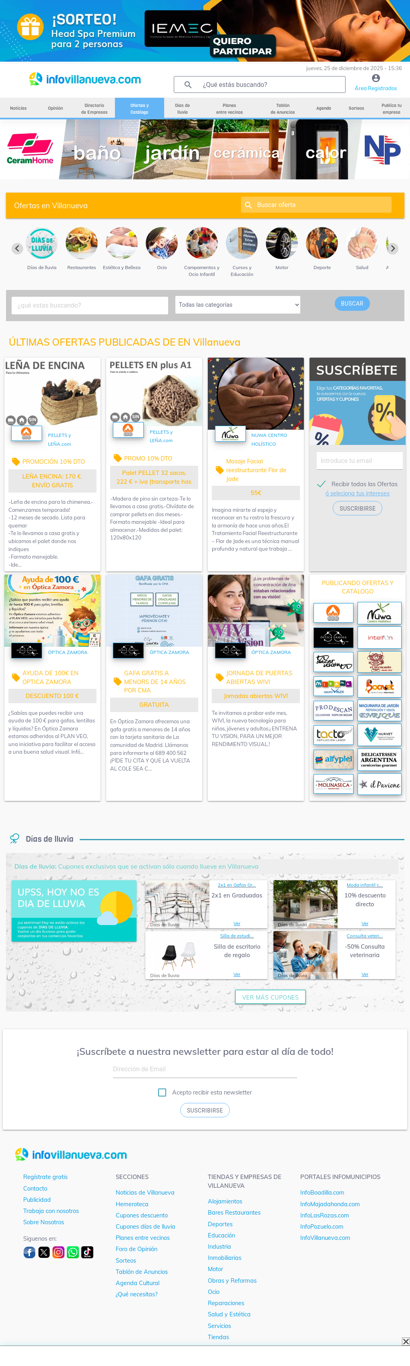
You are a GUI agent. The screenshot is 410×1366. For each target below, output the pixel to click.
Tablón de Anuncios (142, 1271)
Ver (236, 923)
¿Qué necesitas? (136, 1294)
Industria (219, 1246)
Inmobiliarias (224, 1257)
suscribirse (358, 508)
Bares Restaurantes (234, 1212)
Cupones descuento (142, 1215)
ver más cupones (270, 997)
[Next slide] (392, 248)
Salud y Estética (229, 1314)
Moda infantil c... (365, 885)
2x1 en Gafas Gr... (237, 885)
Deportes (220, 1224)
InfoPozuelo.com (322, 1226)
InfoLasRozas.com (324, 1215)
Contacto (35, 1188)
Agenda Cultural (137, 1283)
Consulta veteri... (365, 936)
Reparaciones (226, 1303)
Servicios (219, 1326)
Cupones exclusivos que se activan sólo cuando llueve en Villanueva (136, 866)
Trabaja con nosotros (51, 1211)
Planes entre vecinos (143, 1237)
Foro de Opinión (136, 1249)
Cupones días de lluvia (145, 1226)
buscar (352, 303)
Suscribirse (205, 1110)
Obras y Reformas (232, 1280)
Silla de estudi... (237, 936)
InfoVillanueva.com (325, 1237)
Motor (215, 1269)
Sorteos (126, 1260)
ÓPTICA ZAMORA (68, 652)
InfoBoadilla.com (322, 1192)
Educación (221, 1235)
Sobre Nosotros (43, 1222)
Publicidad (37, 1199)
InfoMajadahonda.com (330, 1204)
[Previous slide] (17, 248)
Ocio (213, 1292)
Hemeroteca (132, 1204)
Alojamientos (225, 1201)
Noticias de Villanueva (145, 1192)
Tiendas (218, 1337)
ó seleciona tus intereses (358, 493)
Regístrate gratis (45, 1177)
